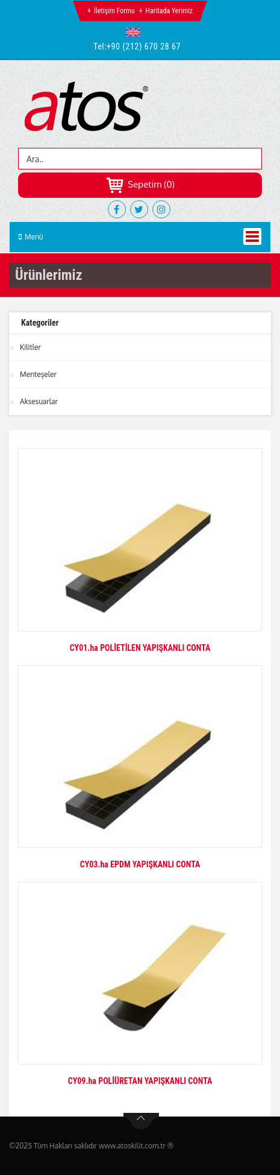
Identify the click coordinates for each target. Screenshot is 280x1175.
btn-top (141, 1121)
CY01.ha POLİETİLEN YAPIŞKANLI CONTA (140, 648)
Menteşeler (38, 374)
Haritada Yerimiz (169, 11)
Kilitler (30, 347)
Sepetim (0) (140, 184)
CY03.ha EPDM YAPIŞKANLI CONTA (140, 864)
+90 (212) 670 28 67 (144, 46)
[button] (136, 32)
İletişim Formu (114, 11)
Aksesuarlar (39, 401)
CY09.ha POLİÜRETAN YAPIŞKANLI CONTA (140, 1081)
